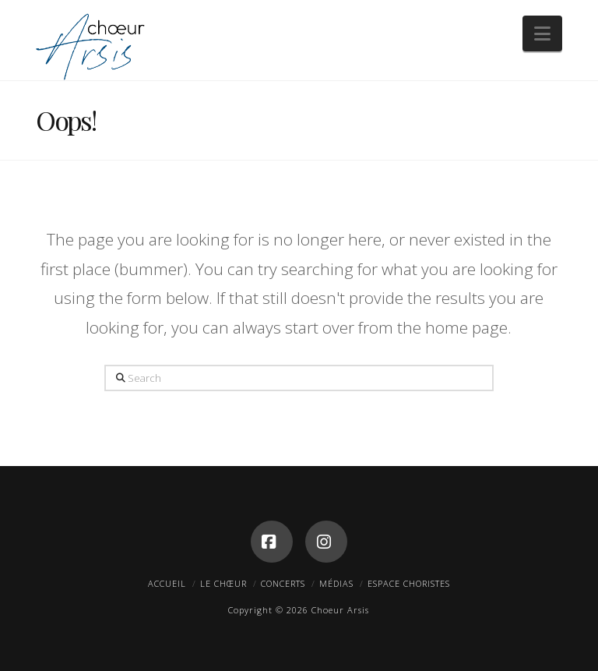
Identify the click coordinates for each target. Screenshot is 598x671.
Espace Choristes (409, 583)
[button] (542, 33)
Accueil (167, 583)
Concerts (283, 583)
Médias (336, 583)
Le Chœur (223, 583)
